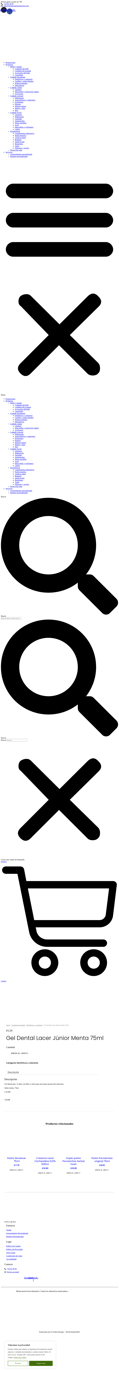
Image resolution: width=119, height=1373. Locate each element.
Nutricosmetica (20, 136)
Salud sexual (19, 142)
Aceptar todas (40, 1363)
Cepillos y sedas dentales (24, 81)
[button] (59, 277)
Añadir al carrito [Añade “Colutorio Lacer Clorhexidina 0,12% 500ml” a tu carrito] (45, 1173)
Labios (17, 129)
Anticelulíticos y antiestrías (25, 100)
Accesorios (19, 94)
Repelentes (19, 144)
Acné (17, 125)
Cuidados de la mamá (23, 71)
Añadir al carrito (19, 1053)
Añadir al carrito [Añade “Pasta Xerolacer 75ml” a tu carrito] (16, 1170)
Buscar (3, 497)
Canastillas (19, 75)
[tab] (13, 1072)
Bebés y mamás (16, 67)
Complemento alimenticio (24, 133)
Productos (9, 65)
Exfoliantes (19, 102)
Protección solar (16, 150)
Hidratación (19, 98)
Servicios (9, 152)
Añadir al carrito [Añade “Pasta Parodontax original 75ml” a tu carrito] (102, 1170)
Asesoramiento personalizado (21, 154)
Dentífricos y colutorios (24, 79)
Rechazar (18, 1363)
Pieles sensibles (20, 123)
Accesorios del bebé (22, 73)
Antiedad (18, 119)
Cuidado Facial (15, 113)
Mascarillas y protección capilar (27, 92)
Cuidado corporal (16, 96)
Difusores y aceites (22, 148)
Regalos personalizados (19, 156)
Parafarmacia (15, 131)
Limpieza (18, 115)
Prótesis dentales (21, 83)
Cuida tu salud (20, 138)
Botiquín (18, 140)
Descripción (13, 1072)
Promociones (10, 63)
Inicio (8, 1025)
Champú (18, 90)
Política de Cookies (20, 1357)
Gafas (17, 146)
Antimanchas (20, 121)
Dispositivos (19, 85)
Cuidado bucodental (17, 77)
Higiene (18, 104)
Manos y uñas (20, 108)
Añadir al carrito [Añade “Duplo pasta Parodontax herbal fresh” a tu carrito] (73, 1173)
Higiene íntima (20, 106)
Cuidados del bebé (22, 69)
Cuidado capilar (16, 88)
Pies (16, 110)
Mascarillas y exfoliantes (24, 127)
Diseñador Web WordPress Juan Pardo (86, 1291)
